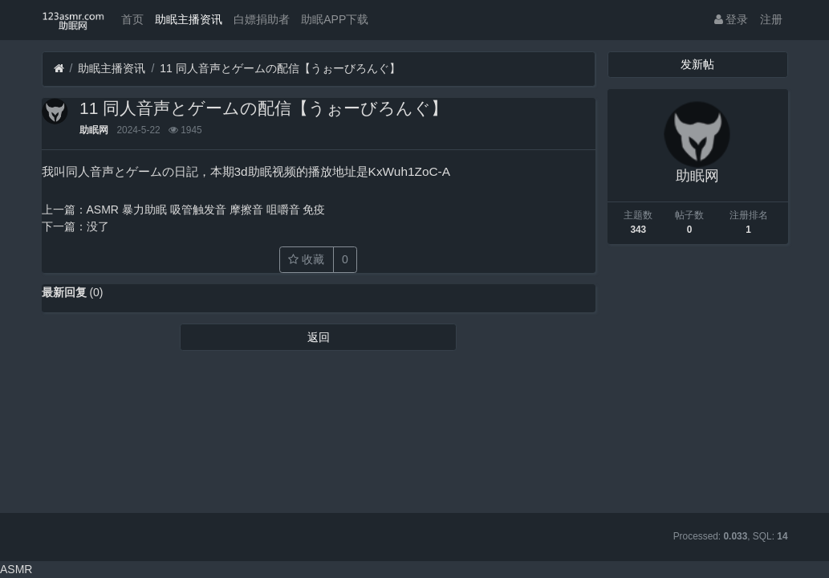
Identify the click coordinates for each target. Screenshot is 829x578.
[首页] (59, 68)
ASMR (16, 569)
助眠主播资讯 (188, 19)
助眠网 (93, 130)
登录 (731, 19)
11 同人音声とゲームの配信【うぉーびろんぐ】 (280, 68)
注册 (771, 19)
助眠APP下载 (334, 19)
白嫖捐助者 (262, 19)
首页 (132, 19)
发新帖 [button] (697, 64)
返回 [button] (318, 337)
